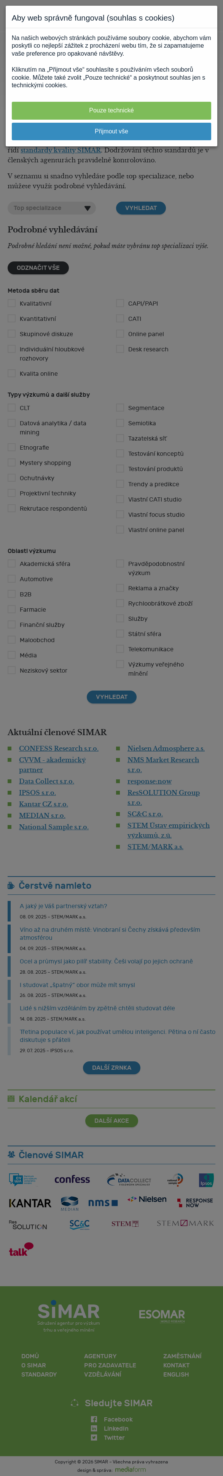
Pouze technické (111, 110)
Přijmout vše (111, 131)
